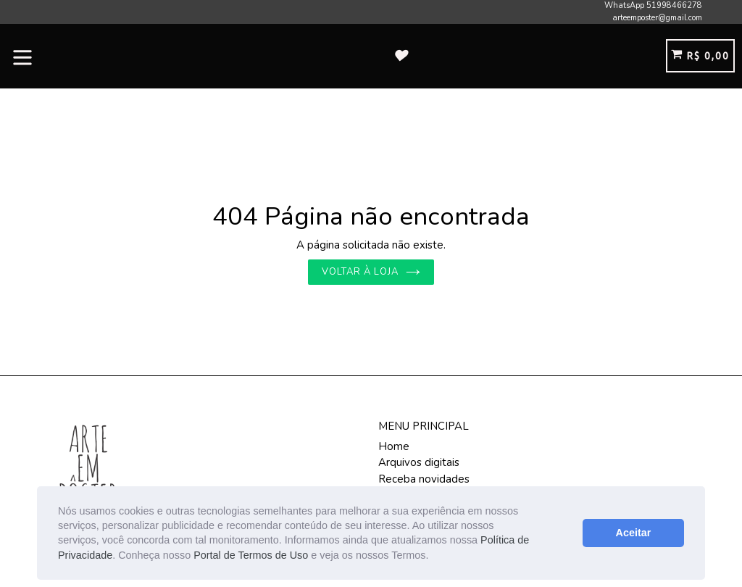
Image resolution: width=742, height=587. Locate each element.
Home (393, 446)
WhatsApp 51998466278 (653, 5)
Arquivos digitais (418, 462)
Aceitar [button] (633, 532)
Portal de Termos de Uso (250, 555)
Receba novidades (424, 479)
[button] (433, 556)
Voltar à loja (371, 271)
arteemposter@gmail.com (657, 17)
